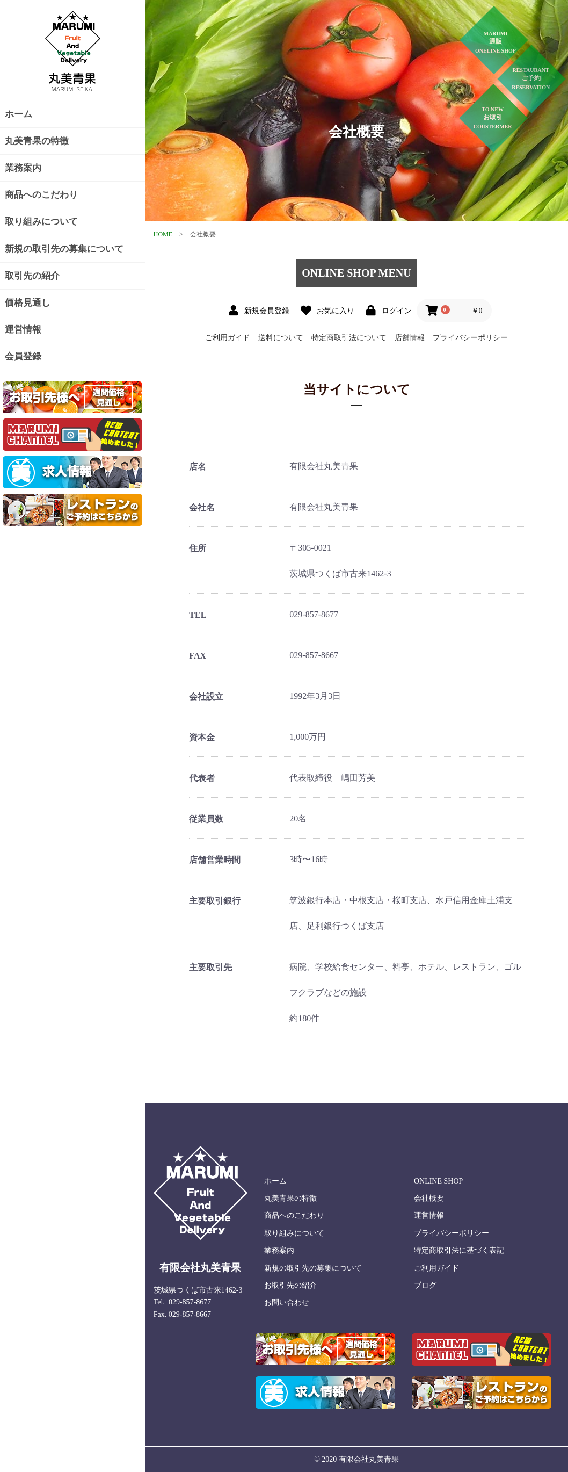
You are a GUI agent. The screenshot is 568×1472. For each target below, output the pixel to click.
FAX (197, 655)
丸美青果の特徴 (37, 141)
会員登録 (23, 356)
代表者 (202, 778)
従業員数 (206, 819)
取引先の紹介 (32, 276)
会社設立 (206, 696)
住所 (197, 548)
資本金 (202, 737)
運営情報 (23, 329)
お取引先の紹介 (290, 1285)
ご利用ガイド (227, 338)
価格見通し (27, 303)
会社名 (202, 507)
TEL (197, 614)
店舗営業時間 (215, 859)
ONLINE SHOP (438, 1181)
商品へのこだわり (41, 195)
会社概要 (429, 1198)
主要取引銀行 (215, 900)
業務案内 (23, 168)
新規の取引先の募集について (64, 249)
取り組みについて (41, 222)
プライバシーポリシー (470, 338)
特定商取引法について (349, 338)
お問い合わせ (286, 1302)
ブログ (425, 1285)
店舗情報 (410, 338)
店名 (197, 466)
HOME (163, 234)
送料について (280, 338)
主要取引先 (210, 967)
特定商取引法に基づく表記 (459, 1250)
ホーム (18, 114)
